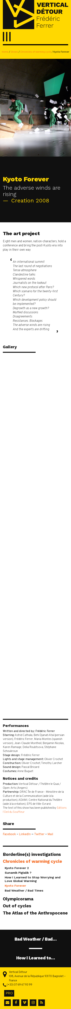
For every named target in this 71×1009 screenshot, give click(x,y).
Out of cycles (17, 905)
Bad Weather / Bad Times (24, 890)
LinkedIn (25, 834)
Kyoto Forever (15, 885)
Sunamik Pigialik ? (18, 872)
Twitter (39, 834)
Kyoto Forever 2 (17, 868)
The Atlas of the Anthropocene (35, 913)
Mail (50, 834)
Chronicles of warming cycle (35, 52)
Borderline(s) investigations (32, 854)
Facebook (9, 834)
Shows (14, 52)
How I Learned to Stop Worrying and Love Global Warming (32, 879)
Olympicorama (18, 898)
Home (5, 52)
